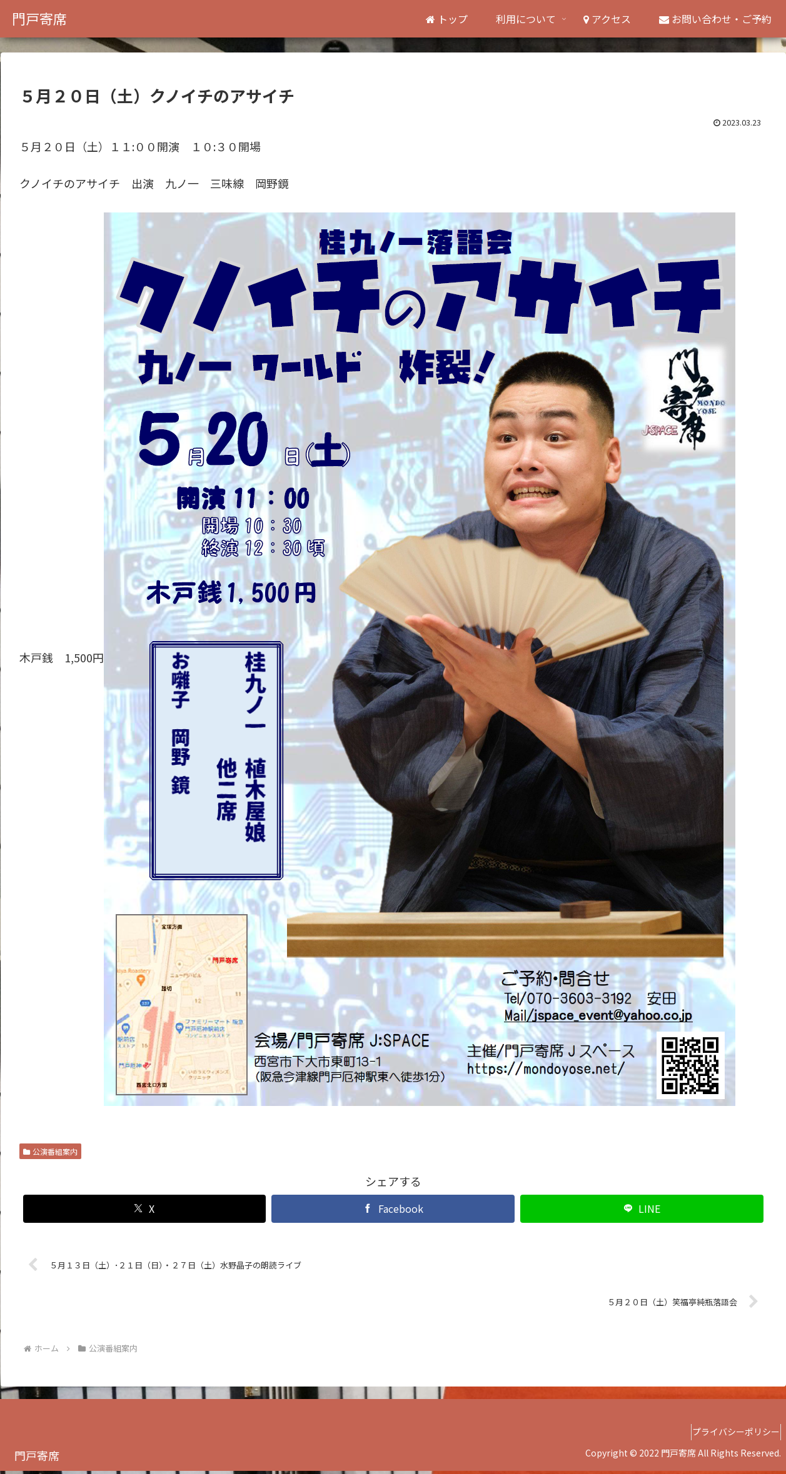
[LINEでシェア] (641, 1209)
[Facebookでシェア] (393, 1209)
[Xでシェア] (144, 1209)
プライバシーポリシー (730, 1435)
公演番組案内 (50, 1151)
